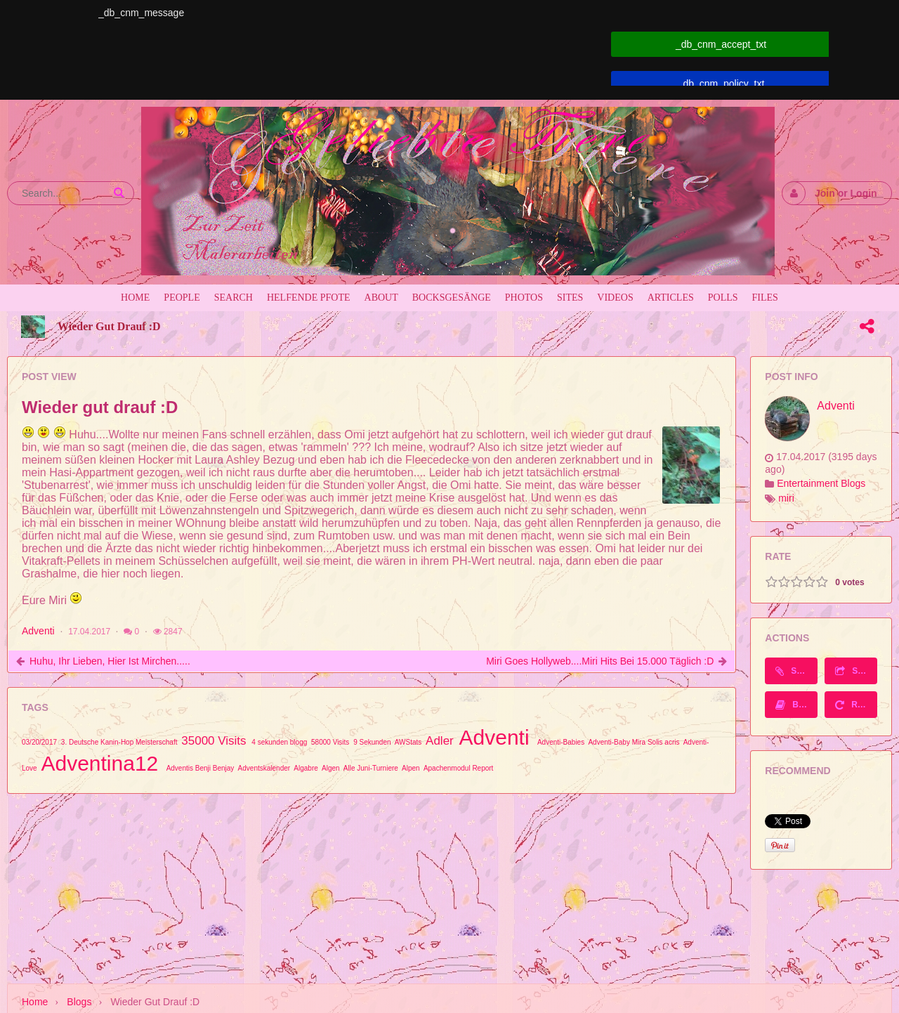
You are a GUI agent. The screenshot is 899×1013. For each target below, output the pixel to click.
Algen (331, 768)
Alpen (411, 768)
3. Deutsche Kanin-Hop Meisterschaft (119, 742)
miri (786, 498)
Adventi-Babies (560, 742)
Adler (440, 740)
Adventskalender (264, 768)
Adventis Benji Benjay (200, 768)
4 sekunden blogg (279, 742)
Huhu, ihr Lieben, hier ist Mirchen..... (109, 661)
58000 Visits (330, 742)
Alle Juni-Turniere (370, 768)
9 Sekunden (372, 742)
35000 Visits (213, 740)
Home (35, 1001)
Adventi (38, 630)
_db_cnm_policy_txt (721, 83)
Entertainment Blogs (821, 483)
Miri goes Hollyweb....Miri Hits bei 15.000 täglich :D (600, 661)
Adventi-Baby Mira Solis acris (633, 742)
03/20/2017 (39, 742)
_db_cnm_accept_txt (721, 44)
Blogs (79, 1001)
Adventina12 (99, 763)
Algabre (305, 768)
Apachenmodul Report (459, 768)
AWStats (408, 742)
